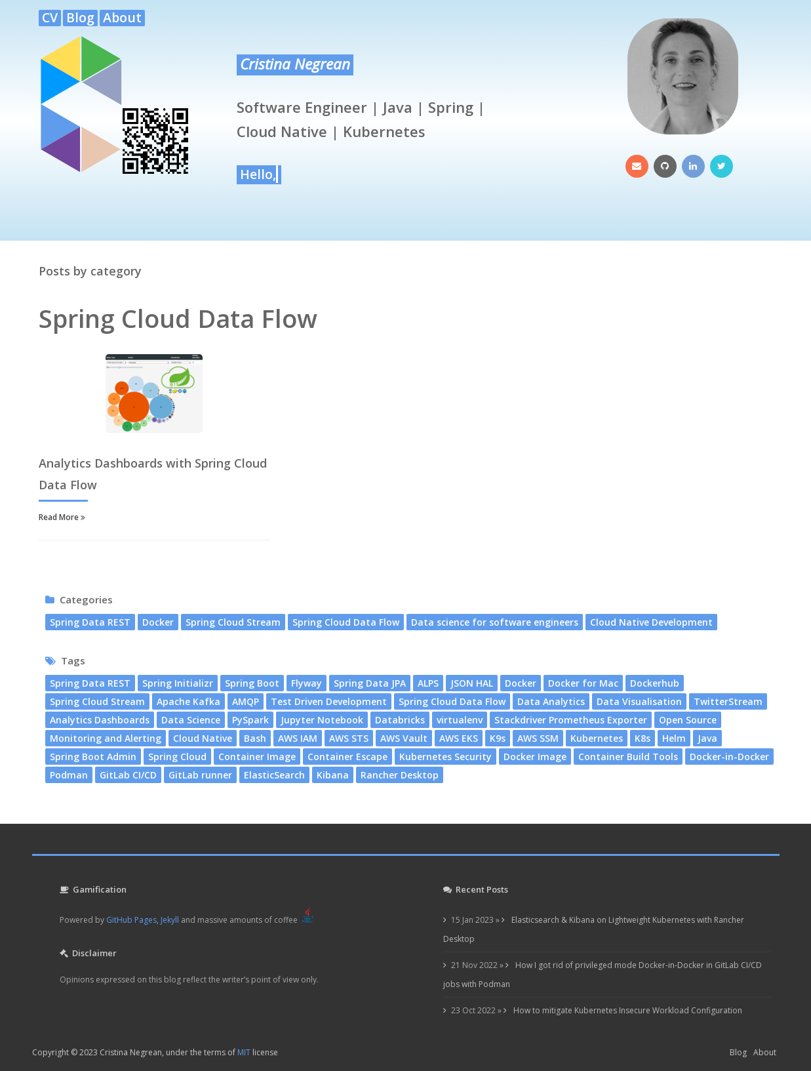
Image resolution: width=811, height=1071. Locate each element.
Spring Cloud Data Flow (345, 622)
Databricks (400, 720)
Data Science (190, 720)
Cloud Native (202, 738)
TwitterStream (728, 701)
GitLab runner (200, 775)
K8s (642, 738)
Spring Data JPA (370, 683)
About (122, 18)
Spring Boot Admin (93, 756)
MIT (243, 1052)
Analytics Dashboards (99, 720)
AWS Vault (403, 738)
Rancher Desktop (400, 775)
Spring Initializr (177, 683)
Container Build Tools (628, 756)
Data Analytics (551, 701)
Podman (69, 775)
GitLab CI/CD (128, 775)
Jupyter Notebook (322, 720)
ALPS (428, 683)
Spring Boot (252, 683)
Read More (62, 517)
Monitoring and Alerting (105, 738)
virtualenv (460, 720)
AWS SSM (538, 738)
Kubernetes (596, 738)
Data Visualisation (639, 701)
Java (707, 738)
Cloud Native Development (651, 622)
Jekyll (170, 919)
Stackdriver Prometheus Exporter (570, 720)
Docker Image (535, 756)
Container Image (257, 756)
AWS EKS (458, 738)
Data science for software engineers (494, 622)
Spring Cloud (177, 756)
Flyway (306, 683)
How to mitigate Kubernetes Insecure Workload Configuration (626, 1010)
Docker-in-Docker (729, 756)
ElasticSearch (274, 775)
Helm (674, 738)
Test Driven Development (329, 701)
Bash (255, 738)
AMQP (245, 701)
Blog (80, 18)
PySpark (250, 720)
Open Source (688, 720)
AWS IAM (297, 738)
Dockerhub (654, 683)
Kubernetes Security (445, 756)
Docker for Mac (583, 683)
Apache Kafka (188, 701)
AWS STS (348, 738)
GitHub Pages (131, 919)
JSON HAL (471, 683)
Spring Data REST (90, 622)
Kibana (333, 775)
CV (50, 18)
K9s (497, 738)
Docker (158, 622)
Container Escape (347, 756)
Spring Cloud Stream (233, 622)
